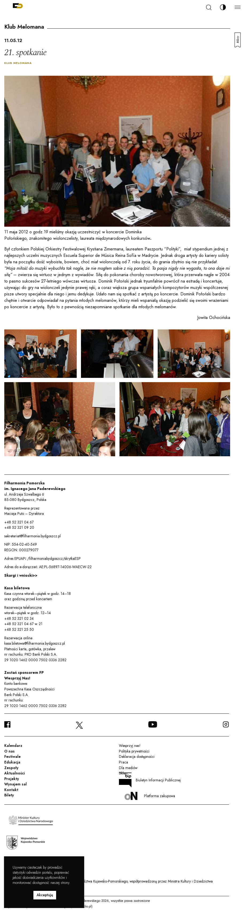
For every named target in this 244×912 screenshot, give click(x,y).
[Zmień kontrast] (223, 7)
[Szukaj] (208, 7)
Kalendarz (13, 745)
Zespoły (11, 767)
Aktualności (14, 773)
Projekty (11, 778)
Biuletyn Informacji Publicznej (150, 780)
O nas (9, 751)
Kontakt (11, 789)
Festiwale (12, 756)
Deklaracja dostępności (136, 756)
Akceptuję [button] (45, 895)
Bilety (9, 795)
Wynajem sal (15, 784)
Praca (123, 762)
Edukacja (12, 762)
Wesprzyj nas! (129, 745)
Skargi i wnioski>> (20, 575)
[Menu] (237, 7)
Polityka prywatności (134, 751)
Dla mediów (128, 767)
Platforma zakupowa (150, 796)
